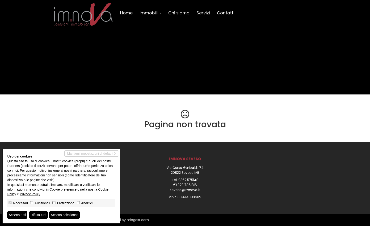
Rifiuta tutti (38, 215)
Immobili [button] (150, 13)
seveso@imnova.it (185, 190)
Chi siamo (178, 13)
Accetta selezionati (64, 215)
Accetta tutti (17, 215)
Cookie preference (63, 189)
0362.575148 (188, 180)
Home (126, 13)
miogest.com (138, 219)
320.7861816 (187, 185)
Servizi (203, 13)
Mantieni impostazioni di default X (91, 153)
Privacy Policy (30, 194)
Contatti (225, 13)
